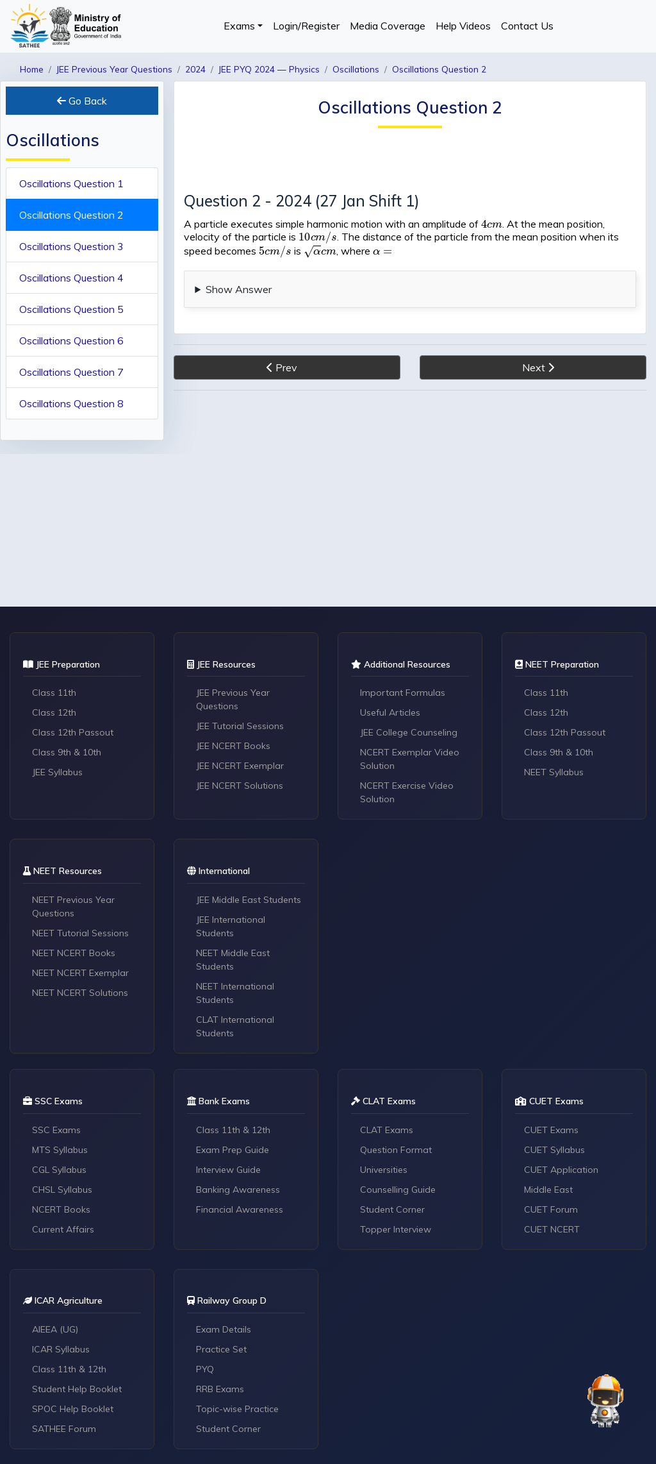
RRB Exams (220, 1389)
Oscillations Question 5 (71, 309)
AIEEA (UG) (55, 1329)
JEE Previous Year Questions (233, 699)
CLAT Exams (386, 1130)
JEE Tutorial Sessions (240, 726)
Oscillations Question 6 (71, 340)
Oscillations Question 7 (71, 372)
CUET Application (561, 1169)
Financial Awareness (239, 1209)
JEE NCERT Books (233, 746)
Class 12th (54, 712)
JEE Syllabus (57, 772)
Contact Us (527, 25)
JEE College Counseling (408, 732)
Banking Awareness (238, 1189)
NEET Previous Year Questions (73, 906)
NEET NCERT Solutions (80, 992)
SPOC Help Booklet (72, 1409)
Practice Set (221, 1349)
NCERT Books (61, 1209)
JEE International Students (230, 926)
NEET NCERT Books (73, 953)
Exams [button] (239, 25)
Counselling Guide (398, 1189)
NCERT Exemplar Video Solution (409, 758)
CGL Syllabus (59, 1169)
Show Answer (239, 289)
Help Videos (463, 25)
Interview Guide (228, 1169)
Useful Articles (390, 712)
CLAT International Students (235, 1026)
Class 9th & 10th (66, 752)
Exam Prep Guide (232, 1150)
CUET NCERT (552, 1229)
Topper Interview (395, 1229)
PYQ (205, 1369)
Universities (383, 1169)
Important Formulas (402, 692)
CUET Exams (551, 1130)
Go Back (82, 100)
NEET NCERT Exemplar (80, 973)
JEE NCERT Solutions (239, 785)
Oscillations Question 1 (71, 183)
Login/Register (306, 25)
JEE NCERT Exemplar (240, 765)
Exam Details (223, 1329)
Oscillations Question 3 (71, 246)
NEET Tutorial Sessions (80, 933)
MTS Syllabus (60, 1150)
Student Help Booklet (77, 1389)
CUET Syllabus (554, 1150)
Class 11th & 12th (233, 1130)
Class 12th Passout (72, 732)
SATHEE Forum (64, 1429)
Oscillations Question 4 (71, 277)
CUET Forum (551, 1209)
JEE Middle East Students (248, 899)
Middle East (548, 1189)
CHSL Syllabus (62, 1189)
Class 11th (54, 692)
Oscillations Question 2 (71, 214)
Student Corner (392, 1209)
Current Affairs (63, 1229)
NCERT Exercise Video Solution (407, 792)
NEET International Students (235, 992)
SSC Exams (56, 1130)
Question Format (396, 1150)
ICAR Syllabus (61, 1349)
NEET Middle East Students (233, 959)
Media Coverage (387, 25)
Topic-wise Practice (237, 1409)
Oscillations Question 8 (71, 403)
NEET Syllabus (554, 772)
